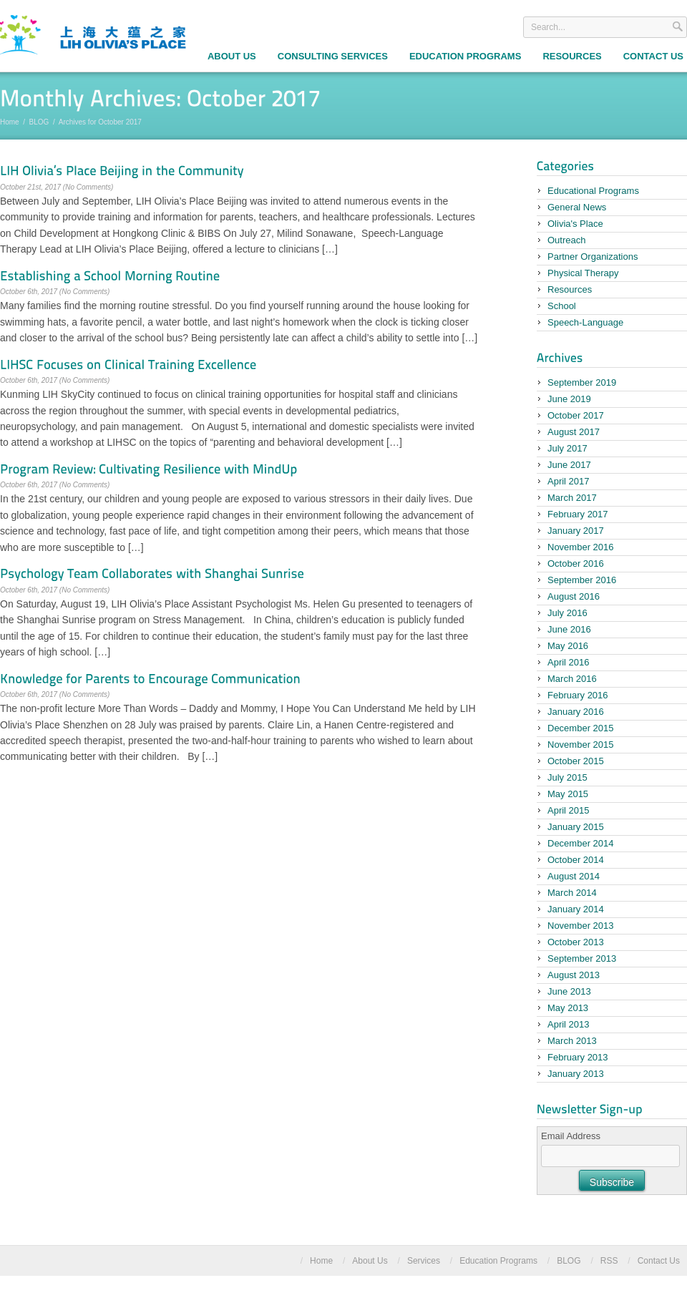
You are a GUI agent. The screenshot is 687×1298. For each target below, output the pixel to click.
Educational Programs (593, 190)
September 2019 (581, 382)
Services (423, 1261)
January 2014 (575, 909)
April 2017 (568, 481)
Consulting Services (333, 56)
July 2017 (567, 448)
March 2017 (572, 497)
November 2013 (580, 925)
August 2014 (573, 876)
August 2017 (573, 431)
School (561, 306)
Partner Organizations (592, 256)
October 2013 (575, 942)
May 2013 (567, 1007)
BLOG (39, 122)
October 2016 (575, 563)
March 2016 (572, 678)
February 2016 (577, 695)
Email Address (570, 1136)
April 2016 (568, 662)
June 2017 (569, 464)
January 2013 (575, 1073)
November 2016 (580, 547)
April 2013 (568, 1024)
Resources (571, 56)
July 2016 (567, 612)
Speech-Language (585, 322)
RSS (609, 1261)
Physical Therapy (582, 273)
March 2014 (572, 892)
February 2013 (577, 1057)
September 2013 (581, 958)
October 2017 (575, 415)
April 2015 (568, 810)
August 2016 (573, 596)
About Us (232, 56)
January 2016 (575, 711)
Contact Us (659, 1261)
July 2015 (567, 777)
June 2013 (569, 991)
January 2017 (575, 530)
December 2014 (580, 843)
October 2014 (575, 859)
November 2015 (580, 744)
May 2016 (567, 645)
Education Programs (465, 56)
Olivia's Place (575, 223)
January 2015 (575, 826)
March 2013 (572, 1040)
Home (9, 122)
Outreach (566, 240)
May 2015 (567, 794)
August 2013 (573, 975)
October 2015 (575, 761)
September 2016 (581, 580)
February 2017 (577, 514)
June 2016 (569, 629)
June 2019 (569, 399)
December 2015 (580, 728)
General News (576, 207)
